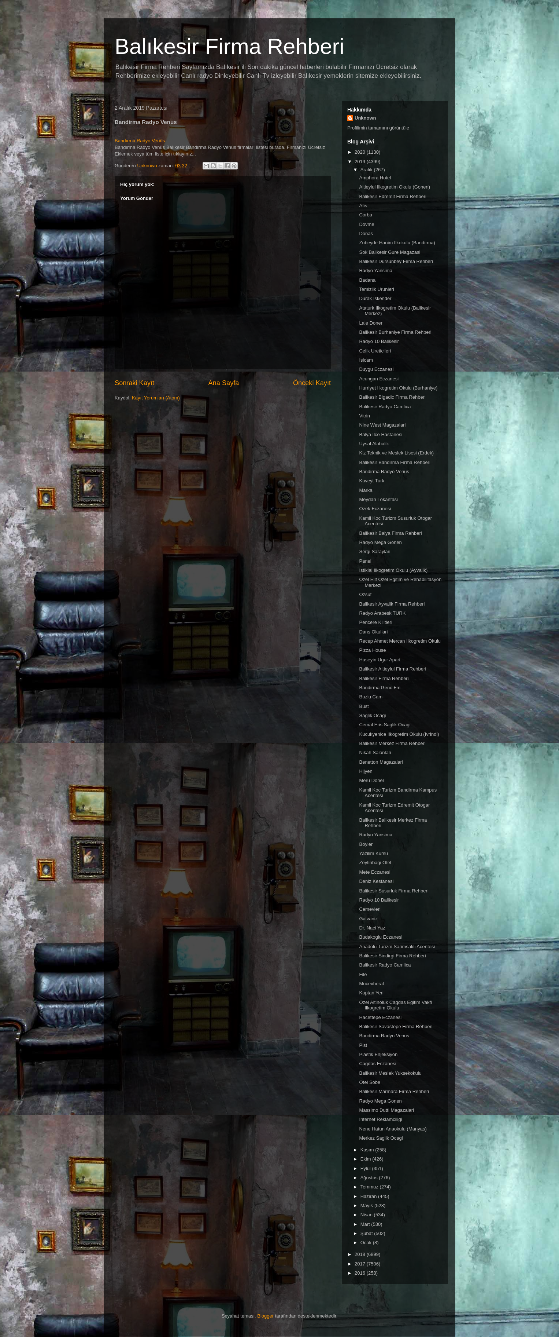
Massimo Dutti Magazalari (386, 1110)
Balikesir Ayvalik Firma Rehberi (392, 604)
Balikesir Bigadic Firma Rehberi (392, 397)
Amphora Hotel (375, 177)
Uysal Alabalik (374, 443)
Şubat (367, 1233)
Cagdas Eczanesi (377, 1063)
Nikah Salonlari (375, 752)
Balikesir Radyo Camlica (385, 406)
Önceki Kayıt (312, 383)
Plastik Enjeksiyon (378, 1054)
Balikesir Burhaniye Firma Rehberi (395, 332)
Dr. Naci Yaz (372, 928)
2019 (361, 161)
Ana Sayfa (223, 383)
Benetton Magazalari (381, 762)
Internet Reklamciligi (380, 1119)
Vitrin (364, 416)
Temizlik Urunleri (376, 289)
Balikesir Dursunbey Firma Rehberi (396, 261)
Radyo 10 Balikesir (379, 341)
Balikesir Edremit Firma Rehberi (392, 196)
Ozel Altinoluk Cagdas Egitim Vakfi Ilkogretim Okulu (395, 1005)
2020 (361, 152)
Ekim (366, 1159)
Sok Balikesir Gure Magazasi (389, 252)
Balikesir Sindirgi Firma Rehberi (392, 955)
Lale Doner (370, 323)
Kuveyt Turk (371, 480)
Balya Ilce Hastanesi (380, 434)
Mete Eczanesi (374, 872)
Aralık (367, 169)
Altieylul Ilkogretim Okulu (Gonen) (394, 187)
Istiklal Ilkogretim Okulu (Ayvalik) (393, 570)
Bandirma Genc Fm (379, 687)
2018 (361, 1254)
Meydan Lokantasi (378, 499)
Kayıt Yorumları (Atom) (156, 398)
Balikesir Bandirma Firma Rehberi (394, 462)
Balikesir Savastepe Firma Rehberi (395, 1026)
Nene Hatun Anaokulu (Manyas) (392, 1129)
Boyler (366, 844)
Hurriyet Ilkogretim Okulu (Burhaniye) (398, 388)
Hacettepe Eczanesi (380, 1017)
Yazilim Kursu (373, 853)
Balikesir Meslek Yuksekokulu (390, 1073)
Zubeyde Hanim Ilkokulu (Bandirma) (397, 242)
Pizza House (372, 650)
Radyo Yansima (375, 270)
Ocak (366, 1242)
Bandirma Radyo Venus (384, 471)
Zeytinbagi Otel (375, 862)
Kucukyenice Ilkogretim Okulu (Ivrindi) (399, 734)
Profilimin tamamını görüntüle (378, 128)
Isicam (366, 360)
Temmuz (370, 1187)
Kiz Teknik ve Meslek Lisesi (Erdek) (396, 453)
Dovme (366, 224)
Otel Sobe (369, 1082)
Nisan (367, 1214)
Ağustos (369, 1177)
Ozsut (365, 594)
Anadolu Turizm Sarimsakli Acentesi (397, 946)
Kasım (367, 1149)
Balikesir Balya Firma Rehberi (390, 533)
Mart (365, 1224)
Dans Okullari (373, 632)
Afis (363, 205)
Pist (363, 1045)
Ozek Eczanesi (375, 508)
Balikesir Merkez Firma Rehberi (392, 743)
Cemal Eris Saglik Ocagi (384, 724)
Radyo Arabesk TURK (382, 613)
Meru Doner (371, 780)
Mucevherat (371, 983)
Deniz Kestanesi (376, 881)
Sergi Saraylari (374, 551)
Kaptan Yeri (371, 993)
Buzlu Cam (370, 696)
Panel (365, 561)
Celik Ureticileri (375, 351)
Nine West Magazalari (382, 425)
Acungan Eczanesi (379, 378)
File (363, 974)
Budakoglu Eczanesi (380, 937)
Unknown (365, 118)
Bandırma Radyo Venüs (140, 140)
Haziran (369, 1196)
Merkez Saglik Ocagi (381, 1138)
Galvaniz (368, 918)
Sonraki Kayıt (134, 383)
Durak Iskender (375, 298)
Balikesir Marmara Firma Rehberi (394, 1091)
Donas (366, 233)
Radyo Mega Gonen (380, 542)
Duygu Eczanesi (376, 369)
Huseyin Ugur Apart (379, 659)
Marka (365, 490)
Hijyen (365, 771)
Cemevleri (370, 909)
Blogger (265, 1316)
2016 (361, 1273)
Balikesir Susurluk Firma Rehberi (393, 891)
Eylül (366, 1168)
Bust (364, 706)
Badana (367, 280)
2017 (361, 1264)
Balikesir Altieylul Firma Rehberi (392, 669)
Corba (365, 215)
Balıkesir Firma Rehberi (229, 46)
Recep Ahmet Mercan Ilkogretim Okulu (400, 641)
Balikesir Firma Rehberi (383, 678)
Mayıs (367, 1205)
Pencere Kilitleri (375, 622)
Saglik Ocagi (372, 715)
